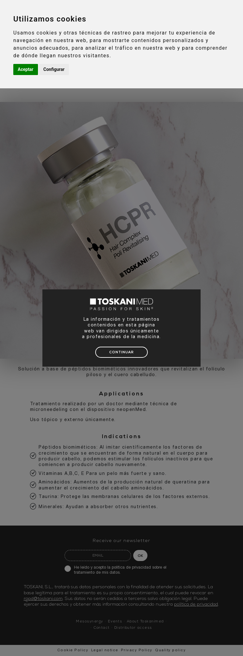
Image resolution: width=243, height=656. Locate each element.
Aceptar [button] (26, 69)
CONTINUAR (121, 352)
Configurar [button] (54, 69)
